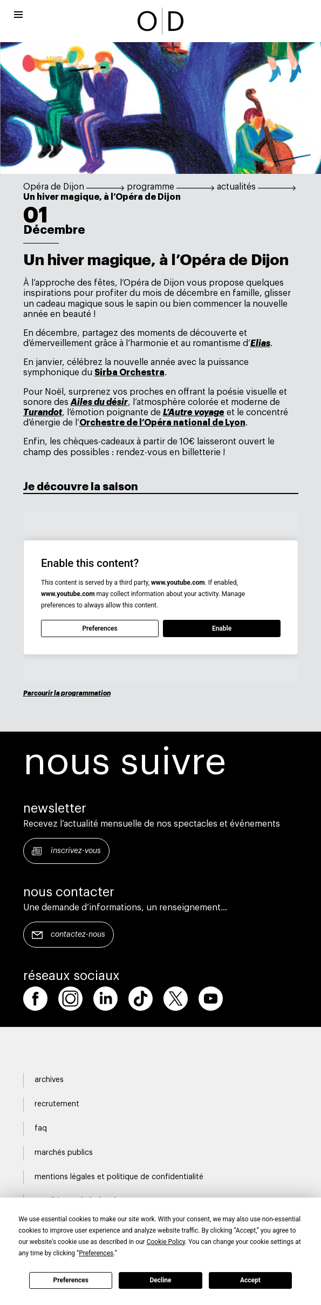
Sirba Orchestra (129, 372)
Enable (221, 628)
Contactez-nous (78, 934)
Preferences (70, 1280)
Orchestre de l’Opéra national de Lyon (162, 422)
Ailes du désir (99, 402)
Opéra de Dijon (53, 186)
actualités (236, 186)
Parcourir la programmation (67, 693)
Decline (160, 1280)
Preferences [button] (96, 1253)
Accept (250, 1280)
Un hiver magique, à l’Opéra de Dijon (102, 197)
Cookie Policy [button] (166, 1242)
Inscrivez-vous (76, 851)
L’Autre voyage (193, 412)
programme (150, 186)
